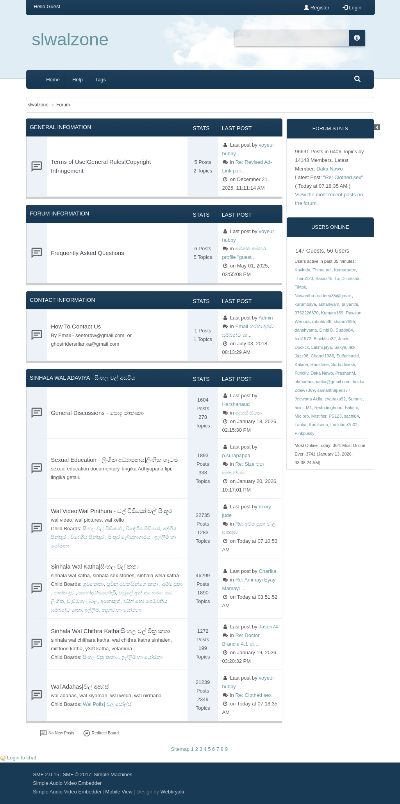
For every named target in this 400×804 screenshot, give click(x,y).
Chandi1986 (322, 356)
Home (53, 80)
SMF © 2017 (76, 774)
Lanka (300, 424)
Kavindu (302, 269)
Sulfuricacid (347, 356)
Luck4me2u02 (343, 424)
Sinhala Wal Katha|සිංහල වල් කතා (95, 566)
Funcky (301, 373)
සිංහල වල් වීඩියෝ (103, 528)
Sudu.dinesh (343, 364)
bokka (358, 381)
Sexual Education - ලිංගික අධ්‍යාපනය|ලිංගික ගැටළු (114, 459)
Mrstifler (319, 416)
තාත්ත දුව (64, 593)
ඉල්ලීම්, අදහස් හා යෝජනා (112, 610)
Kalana (301, 364)
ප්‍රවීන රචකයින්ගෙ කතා (133, 584)
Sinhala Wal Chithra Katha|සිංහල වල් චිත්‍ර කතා (110, 631)
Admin (266, 318)
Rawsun (353, 312)
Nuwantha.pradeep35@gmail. (323, 295)
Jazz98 (301, 356)
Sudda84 (344, 330)
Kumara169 (332, 312)
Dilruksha (350, 278)
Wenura (302, 321)
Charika (267, 571)
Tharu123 (304, 278)
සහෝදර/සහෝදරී (97, 593)
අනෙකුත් (110, 601)
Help (77, 80)
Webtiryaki (172, 792)
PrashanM (345, 373)
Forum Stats (330, 128)
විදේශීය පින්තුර (87, 537)
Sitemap (180, 749)
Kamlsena (318, 424)
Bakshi (351, 407)
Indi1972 (303, 338)
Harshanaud (236, 404)
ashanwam (328, 304)
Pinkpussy (304, 433)
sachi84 (351, 416)
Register (316, 8)
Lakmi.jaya (321, 347)
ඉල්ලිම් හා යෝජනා (141, 657)
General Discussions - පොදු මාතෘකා (97, 412)
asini (299, 407)
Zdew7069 (305, 390)
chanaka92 (335, 399)
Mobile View (118, 792)
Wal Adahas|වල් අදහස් (80, 686)
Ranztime (320, 364)
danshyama (306, 330)
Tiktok (300, 287)
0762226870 (306, 312)
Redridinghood (328, 407)
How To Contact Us (76, 326)
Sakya (340, 347)
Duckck (302, 347)
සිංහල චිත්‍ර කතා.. (100, 657)
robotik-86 (321, 321)
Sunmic (355, 399)
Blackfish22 (325, 338)
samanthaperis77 (333, 390)
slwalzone (70, 39)
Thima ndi (322, 269)
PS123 (335, 416)
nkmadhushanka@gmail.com (322, 381)
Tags (100, 80)
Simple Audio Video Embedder (67, 783)
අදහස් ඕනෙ (248, 413)
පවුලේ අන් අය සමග (140, 593)
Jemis (343, 338)
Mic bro (302, 416)
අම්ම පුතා (172, 584)
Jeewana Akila (308, 399)
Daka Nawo (329, 169)
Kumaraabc (345, 269)
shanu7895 (344, 321)
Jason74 (268, 627)
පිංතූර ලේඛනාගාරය (130, 537)
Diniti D (327, 330)
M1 (309, 407)
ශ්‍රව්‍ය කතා (93, 584)
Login (352, 8)
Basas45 (324, 278)
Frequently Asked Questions (87, 252)
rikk (351, 347)
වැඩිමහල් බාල (82, 601)
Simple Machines (113, 774)
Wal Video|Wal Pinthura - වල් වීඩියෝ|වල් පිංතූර (111, 511)
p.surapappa (236, 455)
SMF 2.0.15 (46, 774)
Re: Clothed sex (253, 695)
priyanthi (350, 304)
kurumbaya (305, 304)
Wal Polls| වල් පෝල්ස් (107, 704)
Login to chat (21, 758)
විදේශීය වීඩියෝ (143, 528)
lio (337, 278)
